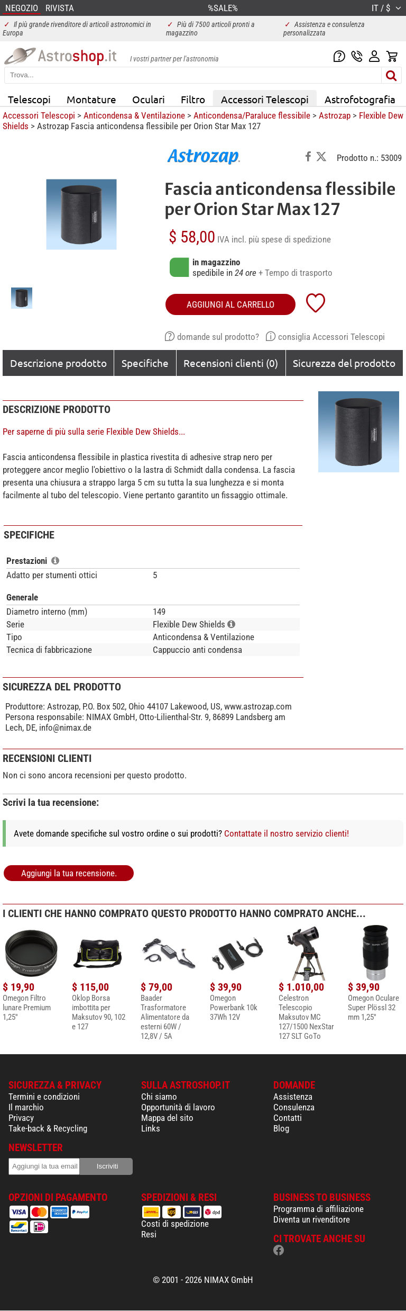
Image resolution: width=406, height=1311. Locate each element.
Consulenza (294, 1107)
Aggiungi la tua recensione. (69, 873)
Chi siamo (159, 1096)
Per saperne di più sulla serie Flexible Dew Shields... (94, 431)
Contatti (287, 1117)
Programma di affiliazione (318, 1209)
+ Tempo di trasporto (296, 272)
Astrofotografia (360, 99)
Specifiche (145, 362)
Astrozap (334, 115)
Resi (148, 1234)
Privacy (21, 1117)
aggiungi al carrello (230, 304)
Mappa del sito (167, 1117)
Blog (281, 1128)
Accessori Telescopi (265, 99)
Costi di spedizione (175, 1223)
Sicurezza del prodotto (344, 362)
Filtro (193, 99)
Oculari (148, 99)
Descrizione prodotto (58, 362)
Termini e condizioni (44, 1096)
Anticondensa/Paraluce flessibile (251, 115)
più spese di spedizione (289, 239)
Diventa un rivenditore (311, 1219)
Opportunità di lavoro (178, 1107)
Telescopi (29, 99)
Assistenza (292, 1096)
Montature (91, 99)
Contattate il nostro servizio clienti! (286, 833)
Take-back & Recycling (47, 1128)
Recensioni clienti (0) (230, 362)
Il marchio (26, 1107)
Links (150, 1128)
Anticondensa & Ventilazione (134, 115)
